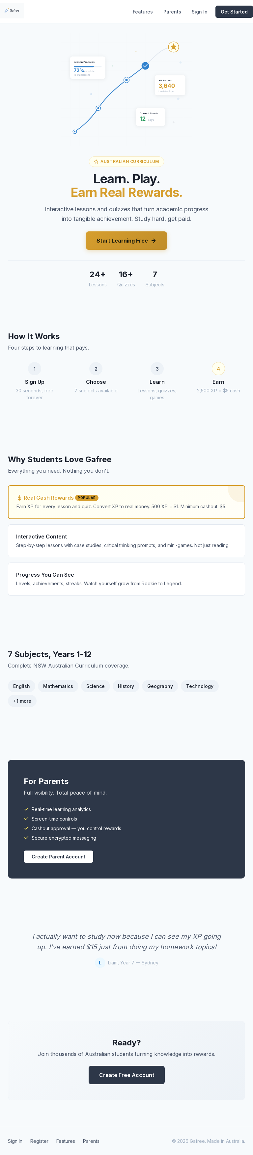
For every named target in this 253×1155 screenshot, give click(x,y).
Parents (172, 11)
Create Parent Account (58, 856)
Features (143, 11)
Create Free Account (126, 1075)
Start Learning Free (126, 240)
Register (39, 1141)
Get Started (234, 11)
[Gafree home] (12, 11)
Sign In (200, 11)
